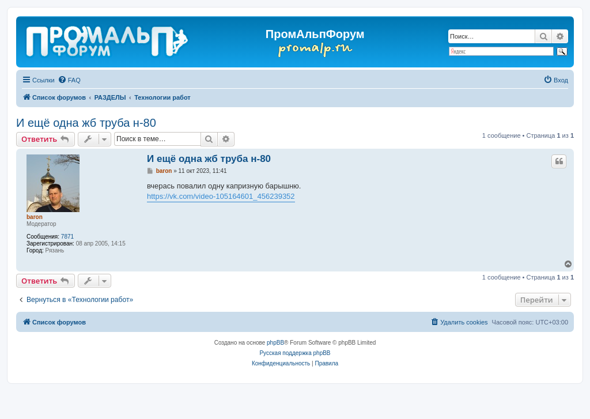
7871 (67, 236)
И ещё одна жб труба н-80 (86, 122)
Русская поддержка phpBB (294, 353)
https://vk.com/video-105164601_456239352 (221, 196)
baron (35, 217)
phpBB (275, 342)
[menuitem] (69, 80)
